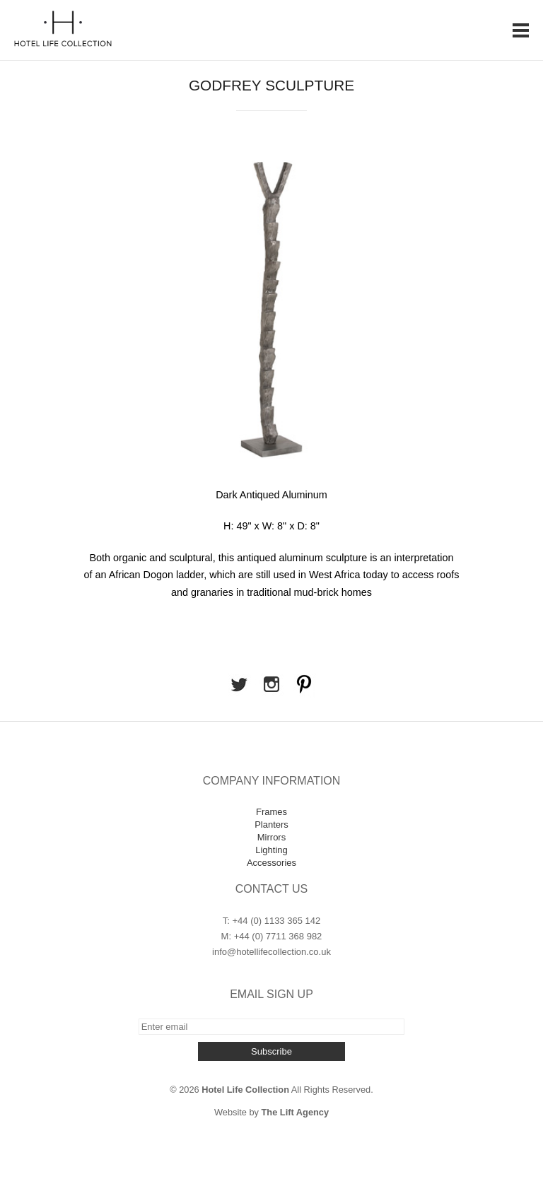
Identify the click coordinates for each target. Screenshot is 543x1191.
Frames (271, 811)
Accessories (271, 862)
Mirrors (271, 837)
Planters (271, 824)
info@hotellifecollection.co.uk (271, 951)
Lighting (271, 850)
